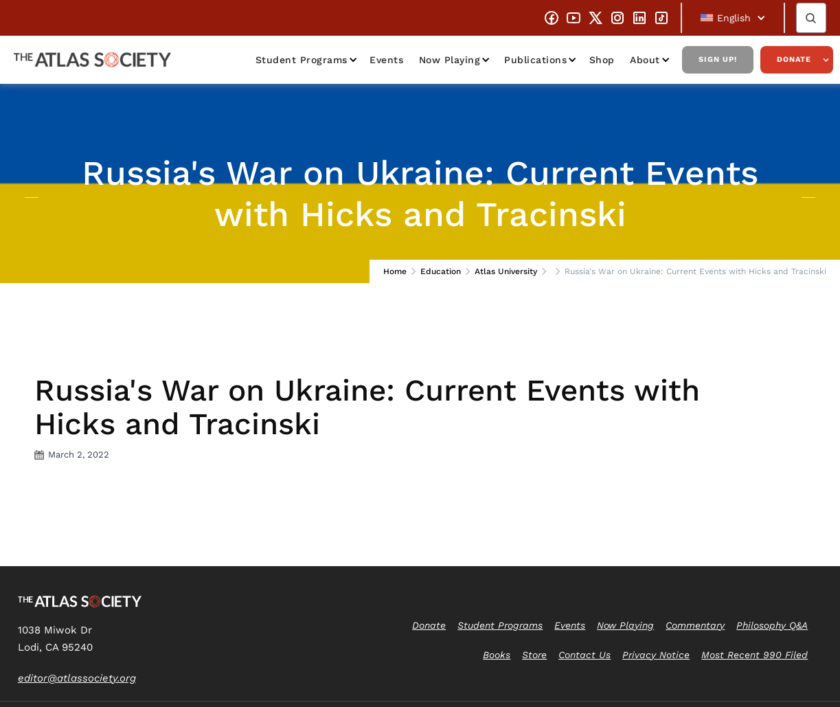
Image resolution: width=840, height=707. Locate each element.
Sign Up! (718, 59)
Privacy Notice (656, 654)
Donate (794, 59)
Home (395, 271)
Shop (602, 59)
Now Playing (450, 59)
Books (496, 654)
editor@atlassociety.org (77, 678)
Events (386, 59)
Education (440, 271)
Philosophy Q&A (772, 625)
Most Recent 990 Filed (754, 654)
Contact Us (584, 654)
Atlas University (506, 271)
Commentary (695, 625)
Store (534, 654)
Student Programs (302, 59)
